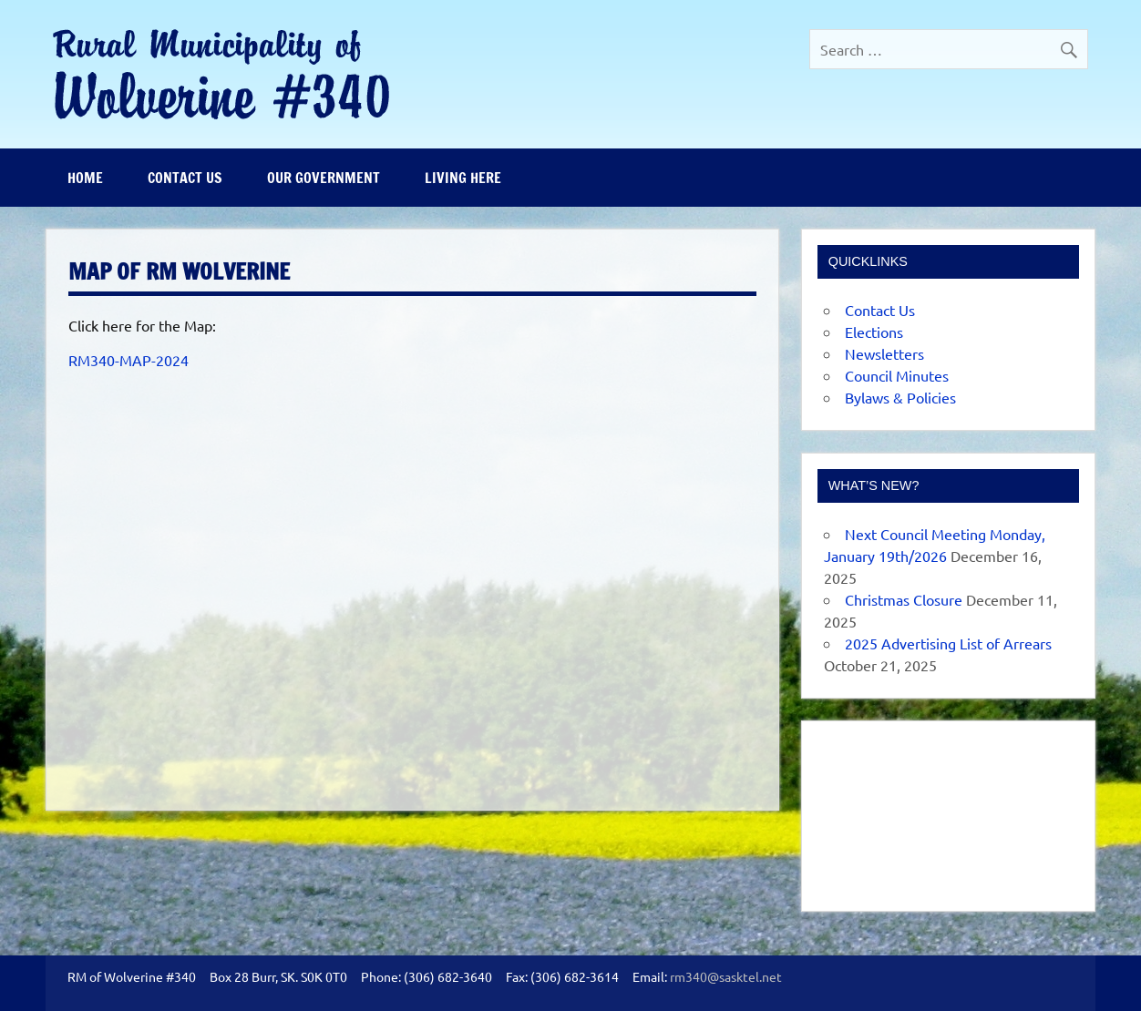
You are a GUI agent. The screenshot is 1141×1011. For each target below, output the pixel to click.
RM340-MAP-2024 (128, 360)
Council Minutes (897, 375)
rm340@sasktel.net (726, 976)
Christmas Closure (903, 599)
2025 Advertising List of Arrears (948, 643)
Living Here (463, 178)
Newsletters (884, 353)
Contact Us (185, 178)
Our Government (323, 178)
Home (85, 178)
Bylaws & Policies (900, 397)
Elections (874, 331)
